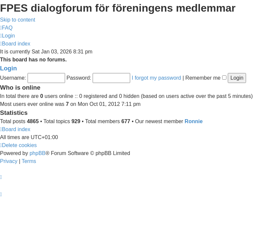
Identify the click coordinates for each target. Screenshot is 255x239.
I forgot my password (156, 78)
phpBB (37, 153)
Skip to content (17, 20)
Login (8, 68)
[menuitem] (6, 28)
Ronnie (194, 121)
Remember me (205, 78)
